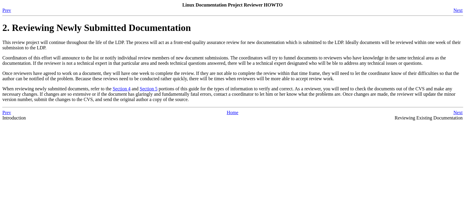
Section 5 (148, 88)
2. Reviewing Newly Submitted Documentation (96, 27)
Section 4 (121, 88)
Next (458, 10)
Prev (6, 10)
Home (232, 112)
